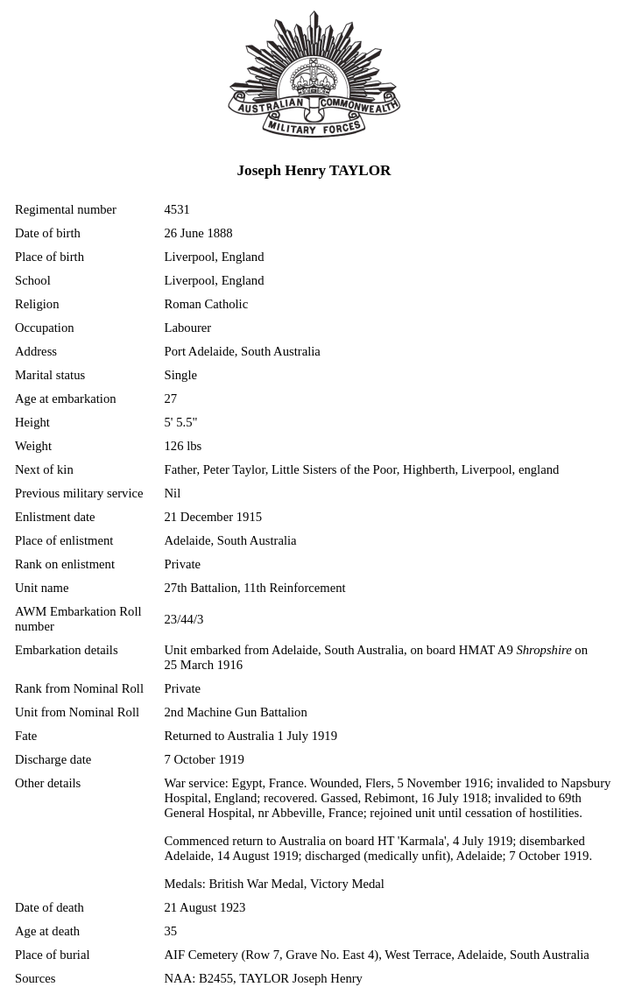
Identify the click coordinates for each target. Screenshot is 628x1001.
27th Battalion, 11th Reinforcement (255, 588)
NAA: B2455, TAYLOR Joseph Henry (264, 978)
